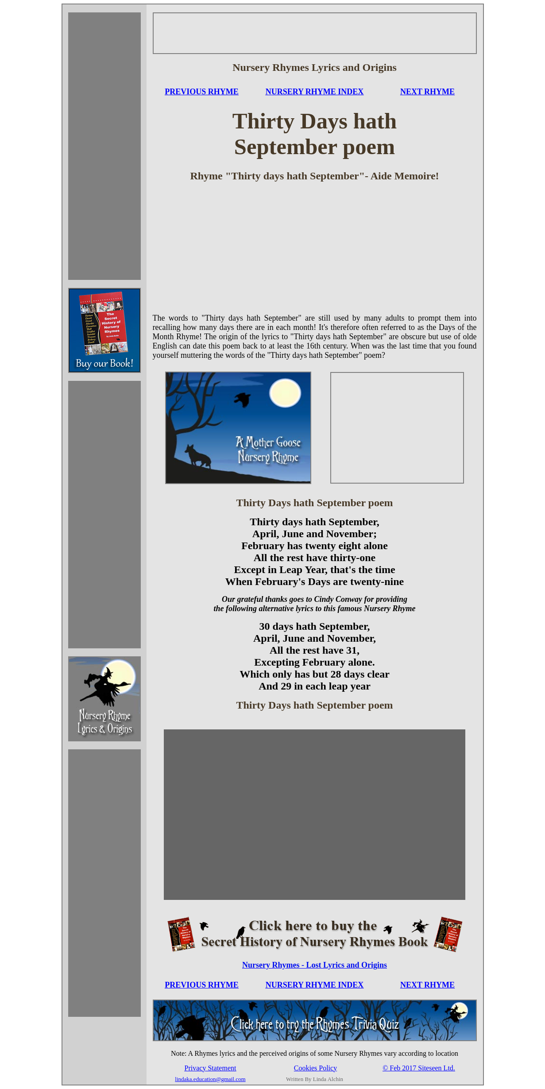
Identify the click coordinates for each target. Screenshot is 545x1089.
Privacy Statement (210, 1068)
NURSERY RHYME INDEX (315, 91)
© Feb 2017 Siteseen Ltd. (419, 1068)
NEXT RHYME (427, 91)
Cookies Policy (315, 1068)
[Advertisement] (104, 146)
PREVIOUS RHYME (202, 91)
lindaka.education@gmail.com (210, 1079)
